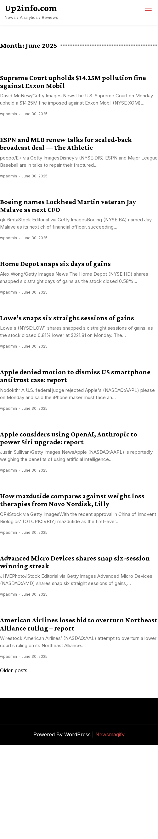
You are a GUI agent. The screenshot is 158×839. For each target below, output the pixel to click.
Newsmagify (110, 734)
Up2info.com (31, 8)
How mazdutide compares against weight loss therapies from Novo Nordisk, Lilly (72, 500)
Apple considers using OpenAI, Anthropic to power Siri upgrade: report (68, 438)
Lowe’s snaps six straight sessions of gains (67, 318)
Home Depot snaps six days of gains (55, 264)
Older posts (13, 670)
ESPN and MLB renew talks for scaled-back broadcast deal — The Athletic (66, 143)
